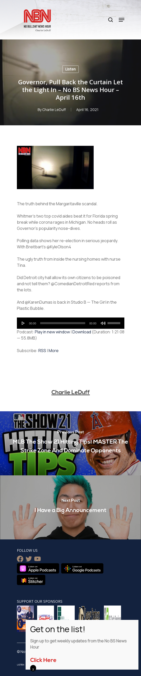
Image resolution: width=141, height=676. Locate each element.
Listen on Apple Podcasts (38, 568)
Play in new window (52, 332)
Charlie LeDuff (54, 109)
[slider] (62, 323)
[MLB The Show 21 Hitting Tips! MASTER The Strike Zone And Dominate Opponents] (70, 443)
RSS (42, 350)
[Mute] (103, 323)
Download (81, 332)
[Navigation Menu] (121, 19)
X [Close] (33, 669)
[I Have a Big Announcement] (70, 507)
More (54, 350)
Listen (70, 69)
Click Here (43, 660)
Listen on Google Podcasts (82, 568)
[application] (70, 323)
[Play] (23, 323)
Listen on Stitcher (31, 580)
